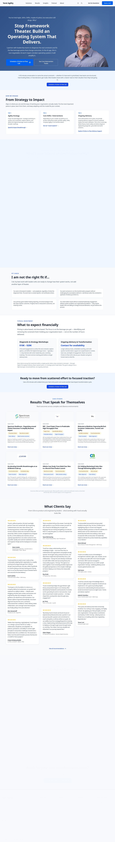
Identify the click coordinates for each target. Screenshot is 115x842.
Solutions (29, 3)
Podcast (54, 3)
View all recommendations (57, 648)
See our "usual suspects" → (51, 126)
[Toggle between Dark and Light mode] (78, 3)
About (62, 3)
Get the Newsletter (93, 3)
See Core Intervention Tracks (46, 62)
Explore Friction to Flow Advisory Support (90, 131)
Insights (45, 3)
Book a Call (107, 3)
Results (37, 3)
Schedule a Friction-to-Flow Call (20, 62)
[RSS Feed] (81, 3)
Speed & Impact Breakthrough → (17, 127)
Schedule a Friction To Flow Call (57, 84)
